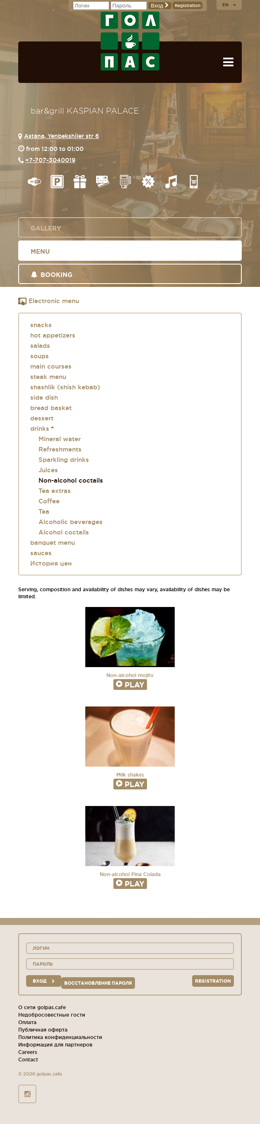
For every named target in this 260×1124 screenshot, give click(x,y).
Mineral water (60, 438)
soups (39, 355)
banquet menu (52, 542)
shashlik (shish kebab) (65, 387)
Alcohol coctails (64, 532)
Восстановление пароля (98, 983)
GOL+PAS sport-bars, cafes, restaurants (130, 41)
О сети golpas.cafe (42, 1007)
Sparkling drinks (64, 459)
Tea (44, 511)
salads (40, 345)
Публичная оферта (42, 1029)
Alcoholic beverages (71, 521)
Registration (187, 5)
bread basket (51, 407)
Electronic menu (48, 301)
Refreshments (60, 449)
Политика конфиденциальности (60, 1037)
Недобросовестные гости (51, 1014)
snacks (41, 324)
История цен (51, 563)
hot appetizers (52, 335)
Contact (28, 1059)
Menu (40, 251)
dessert (41, 418)
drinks (39, 428)
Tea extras (55, 490)
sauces (41, 552)
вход (44, 980)
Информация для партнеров (55, 1044)
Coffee (49, 501)
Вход (160, 5)
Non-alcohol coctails (71, 480)
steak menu (48, 376)
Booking (51, 274)
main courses (51, 366)
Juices (48, 469)
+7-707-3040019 (50, 160)
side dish (44, 397)
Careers (27, 1052)
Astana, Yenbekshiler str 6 (61, 136)
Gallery (46, 228)
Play (130, 684)
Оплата (27, 1022)
